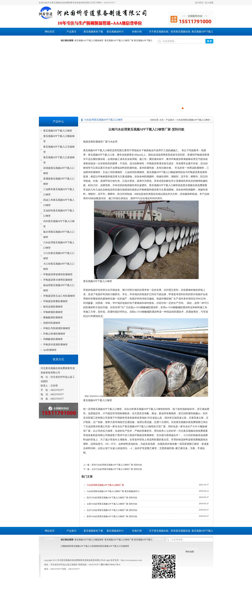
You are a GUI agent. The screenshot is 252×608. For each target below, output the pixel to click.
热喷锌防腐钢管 (51, 323)
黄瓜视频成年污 (115, 31)
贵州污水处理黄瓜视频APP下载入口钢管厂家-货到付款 (117, 465)
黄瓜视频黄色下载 (93, 31)
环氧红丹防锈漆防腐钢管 (56, 328)
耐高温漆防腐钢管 (53, 306)
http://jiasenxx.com (94, 396)
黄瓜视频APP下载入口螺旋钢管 (89, 40)
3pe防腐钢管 (50, 350)
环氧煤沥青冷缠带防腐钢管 (58, 280)
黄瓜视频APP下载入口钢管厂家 (118, 40)
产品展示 (71, 31)
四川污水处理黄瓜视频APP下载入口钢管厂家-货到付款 (112, 497)
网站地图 (190, 551)
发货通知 (50, 39)
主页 (161, 120)
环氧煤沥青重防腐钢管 (55, 301)
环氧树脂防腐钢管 (53, 312)
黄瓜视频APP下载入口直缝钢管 (85, 546)
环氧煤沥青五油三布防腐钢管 (59, 296)
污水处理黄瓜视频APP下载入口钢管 (193, 120)
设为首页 (199, 2)
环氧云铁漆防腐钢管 (54, 333)
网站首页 (50, 31)
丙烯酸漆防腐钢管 (53, 339)
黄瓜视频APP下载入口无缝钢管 (114, 546)
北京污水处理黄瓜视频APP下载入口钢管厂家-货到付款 (117, 469)
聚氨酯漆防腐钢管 (53, 317)
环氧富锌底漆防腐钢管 (55, 344)
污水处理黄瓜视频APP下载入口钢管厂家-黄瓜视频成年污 (113, 491)
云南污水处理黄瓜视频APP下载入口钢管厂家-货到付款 (112, 504)
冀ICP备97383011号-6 (110, 564)
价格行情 (137, 31)
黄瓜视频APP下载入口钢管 (57, 130)
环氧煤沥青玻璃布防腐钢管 (58, 274)
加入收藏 (209, 2)
